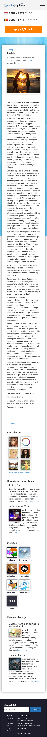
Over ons (10, 723)
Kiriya (29, 60)
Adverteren (10, 726)
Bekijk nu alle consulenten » (19, 473)
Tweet (12, 424)
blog (18, 63)
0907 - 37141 (18, 20)
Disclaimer (10, 718)
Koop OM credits (24, 29)
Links (8, 721)
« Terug (10, 50)
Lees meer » (34, 501)
